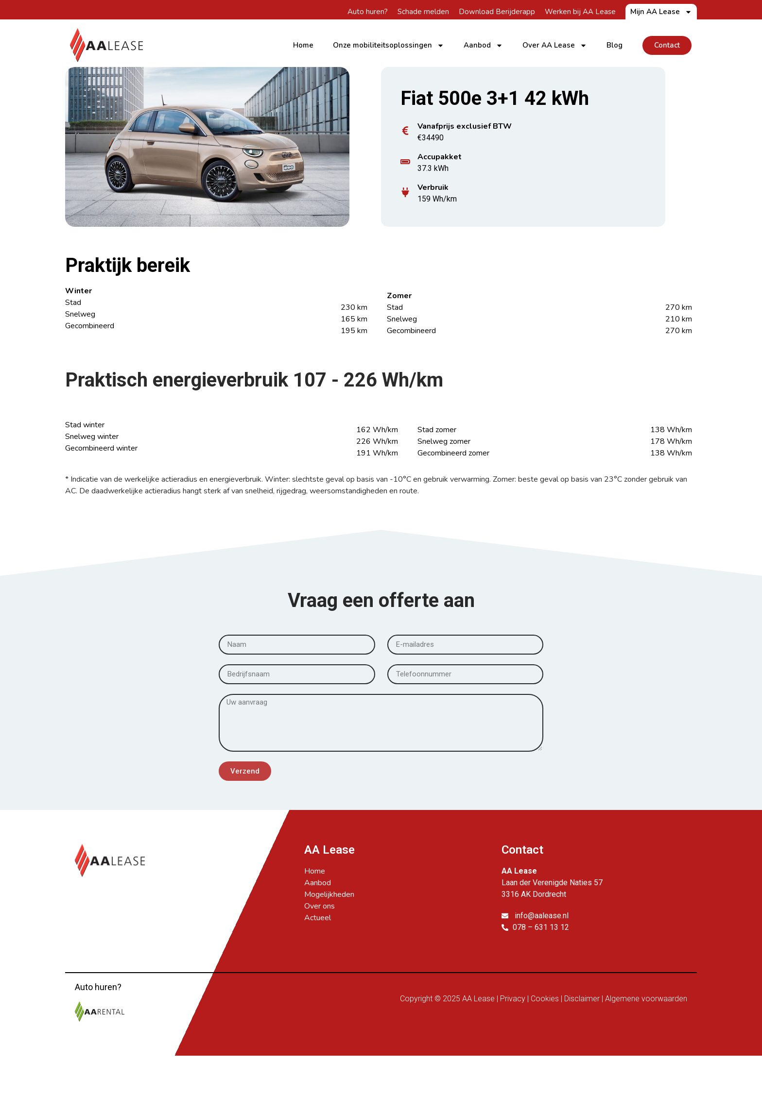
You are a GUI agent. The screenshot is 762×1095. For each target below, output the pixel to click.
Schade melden (423, 12)
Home (303, 45)
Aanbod (483, 45)
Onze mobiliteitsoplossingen (388, 45)
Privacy (512, 998)
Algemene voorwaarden (646, 998)
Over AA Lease (554, 45)
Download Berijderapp (497, 12)
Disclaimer (582, 998)
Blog (614, 45)
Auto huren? (367, 12)
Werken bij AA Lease (580, 12)
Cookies (545, 998)
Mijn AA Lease (661, 11)
